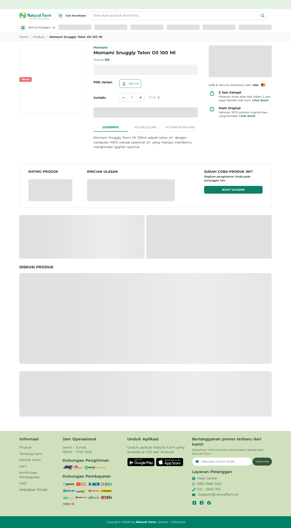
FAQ (22, 483)
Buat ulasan (233, 189)
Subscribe (262, 461)
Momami (100, 47)
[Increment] (141, 98)
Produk (25, 447)
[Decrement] (123, 98)
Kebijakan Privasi (33, 490)
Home (23, 37)
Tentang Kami (31, 454)
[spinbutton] (132, 97)
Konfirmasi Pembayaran (29, 475)
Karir (23, 466)
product (39, 37)
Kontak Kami (30, 460)
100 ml (130, 83)
